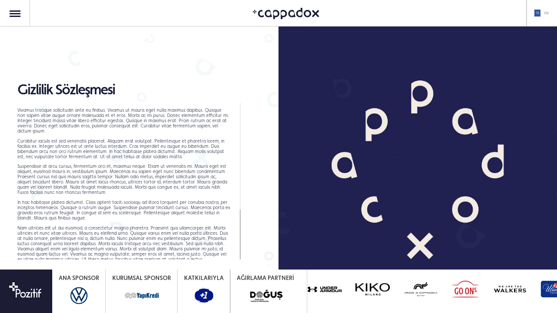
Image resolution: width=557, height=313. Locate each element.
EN (546, 13)
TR (537, 13)
